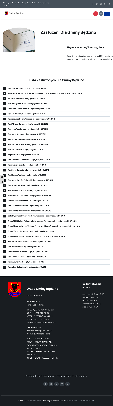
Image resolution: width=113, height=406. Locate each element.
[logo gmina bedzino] (14, 10)
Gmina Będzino (35, 401)
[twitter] (97, 4)
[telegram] (109, 4)
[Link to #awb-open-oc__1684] (101, 13)
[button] (56, 88)
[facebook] (93, 4)
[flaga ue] (107, 13)
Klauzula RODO (89, 401)
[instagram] (101, 4)
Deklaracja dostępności (73, 401)
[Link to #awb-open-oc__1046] (95, 13)
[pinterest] (105, 4)
